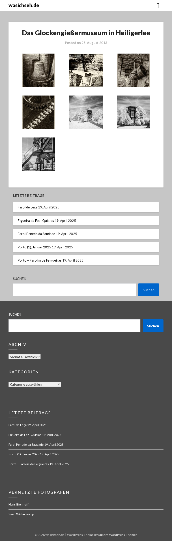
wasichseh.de (24, 5)
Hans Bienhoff (18, 504)
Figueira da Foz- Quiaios (35, 220)
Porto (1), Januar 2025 (34, 247)
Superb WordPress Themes (117, 535)
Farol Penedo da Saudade (36, 234)
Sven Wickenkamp (21, 514)
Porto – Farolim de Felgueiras (39, 260)
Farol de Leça (27, 207)
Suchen (19, 279)
